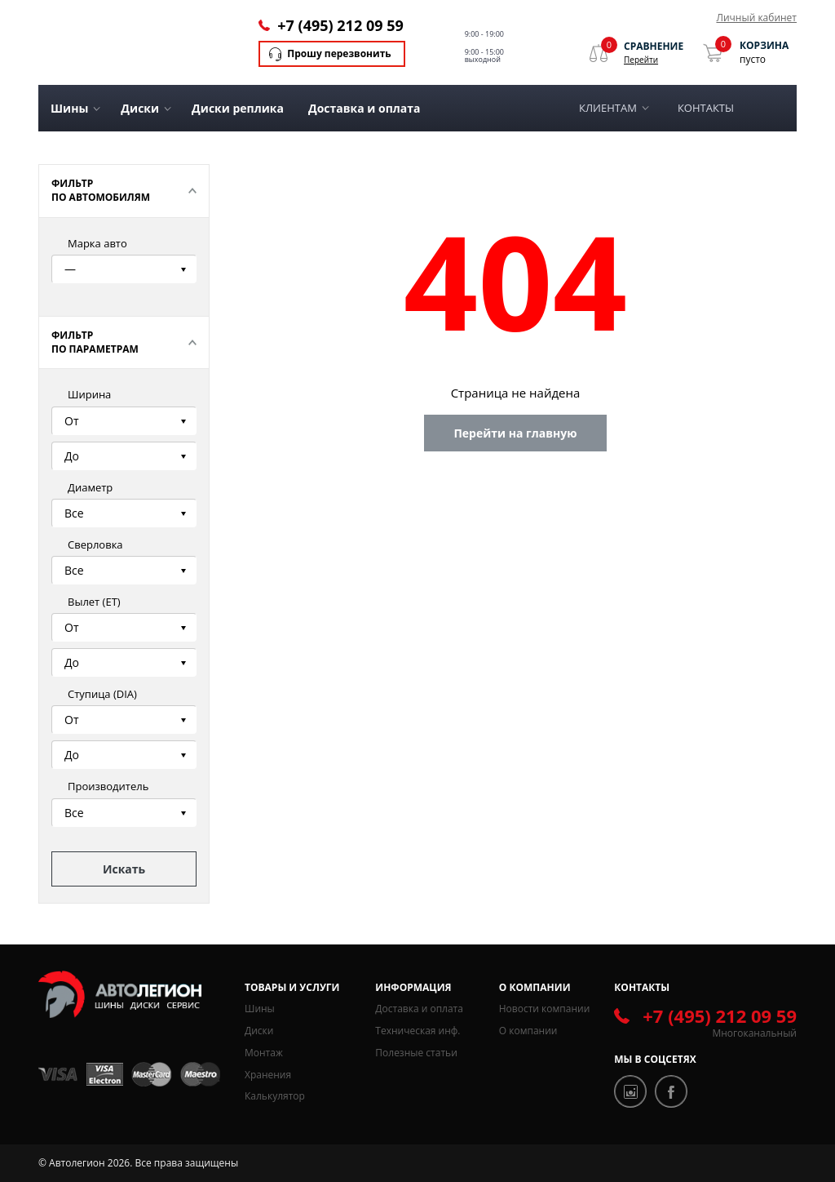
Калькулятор (275, 1096)
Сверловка (95, 544)
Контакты (706, 107)
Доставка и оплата (364, 108)
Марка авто (97, 243)
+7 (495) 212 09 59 (340, 25)
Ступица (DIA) (102, 694)
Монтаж (264, 1053)
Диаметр (90, 487)
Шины (260, 1008)
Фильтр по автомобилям (100, 190)
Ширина (89, 394)
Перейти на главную (515, 433)
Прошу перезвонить (339, 53)
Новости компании (544, 1008)
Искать (124, 869)
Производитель (108, 786)
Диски (259, 1031)
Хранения (268, 1075)
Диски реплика (238, 108)
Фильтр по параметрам (95, 342)
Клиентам (608, 107)
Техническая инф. (417, 1031)
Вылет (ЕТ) (94, 601)
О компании (528, 1031)
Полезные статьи (416, 1053)
